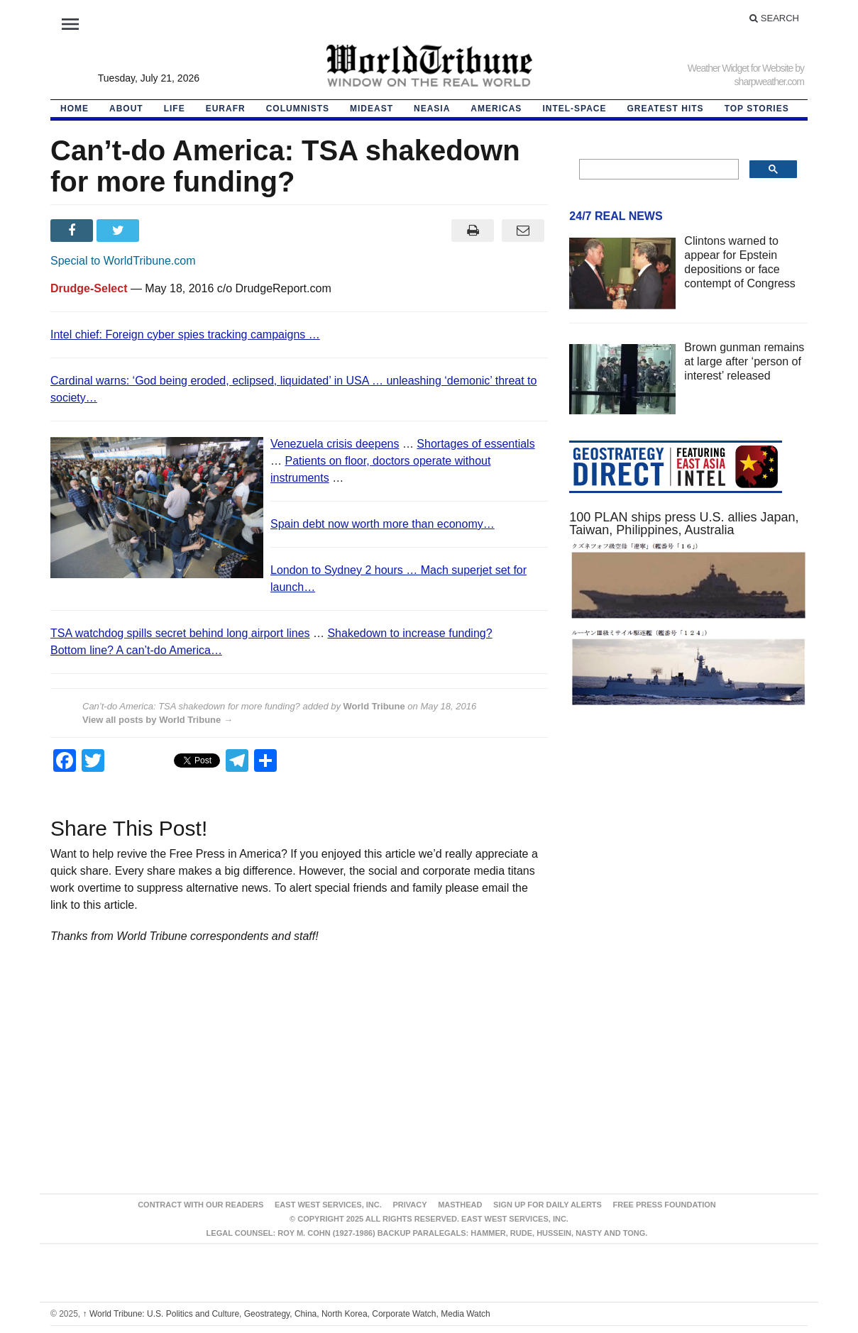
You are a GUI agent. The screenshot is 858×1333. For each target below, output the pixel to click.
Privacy (409, 1204)
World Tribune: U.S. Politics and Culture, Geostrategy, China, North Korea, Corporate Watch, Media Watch (286, 1314)
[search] (657, 169)
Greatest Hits (665, 109)
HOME (74, 109)
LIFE (174, 109)
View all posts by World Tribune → (157, 719)
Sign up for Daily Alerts (547, 1204)
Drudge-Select (88, 288)
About (126, 109)
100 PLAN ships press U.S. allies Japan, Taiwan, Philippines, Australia (683, 523)
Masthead (460, 1204)
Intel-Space (574, 109)
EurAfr (226, 109)
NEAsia (432, 109)
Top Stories (757, 109)
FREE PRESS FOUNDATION (664, 1204)
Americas (496, 109)
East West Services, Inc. (328, 1204)
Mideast (371, 109)
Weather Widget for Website (740, 68)
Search (774, 18)
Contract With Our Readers (200, 1204)
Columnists (297, 109)
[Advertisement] (688, 852)
